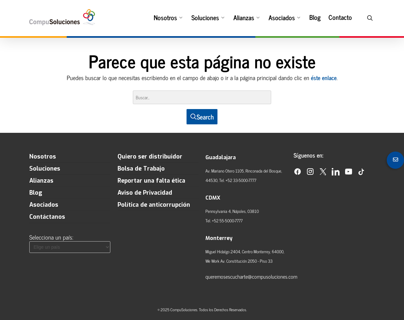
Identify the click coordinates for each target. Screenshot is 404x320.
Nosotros (168, 17)
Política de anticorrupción (154, 205)
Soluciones (207, 17)
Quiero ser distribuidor (150, 156)
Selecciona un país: (51, 237)
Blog (315, 17)
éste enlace (324, 77)
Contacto (340, 17)
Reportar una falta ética (151, 181)
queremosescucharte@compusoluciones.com (251, 276)
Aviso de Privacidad (145, 193)
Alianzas (246, 17)
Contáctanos (47, 217)
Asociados (284, 17)
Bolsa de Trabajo (141, 169)
